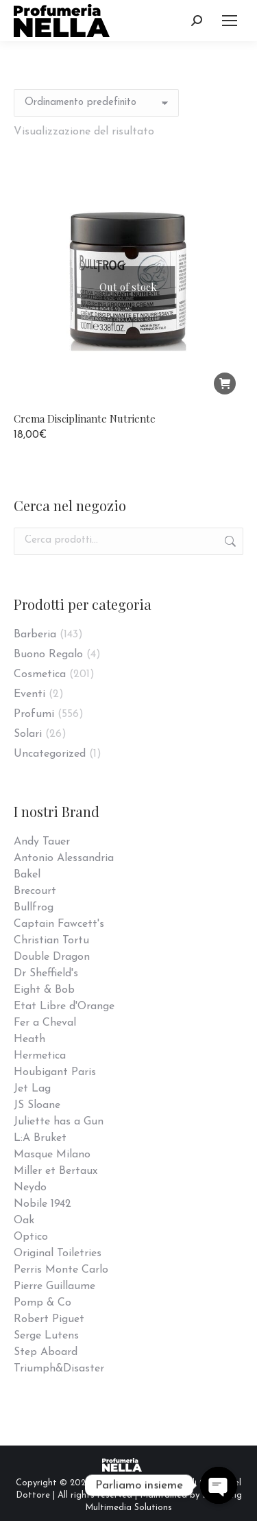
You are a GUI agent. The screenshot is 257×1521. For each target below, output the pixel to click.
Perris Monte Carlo (61, 1269)
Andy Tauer (42, 841)
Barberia (35, 634)
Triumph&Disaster (59, 1368)
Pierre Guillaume (54, 1286)
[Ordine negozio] (96, 103)
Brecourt (35, 891)
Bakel (27, 874)
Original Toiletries (57, 1253)
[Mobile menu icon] (229, 20)
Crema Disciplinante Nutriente (85, 418)
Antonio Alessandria (64, 858)
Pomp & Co (42, 1302)
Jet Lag (32, 1088)
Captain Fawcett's (59, 924)
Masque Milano (52, 1154)
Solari (28, 734)
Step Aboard (45, 1352)
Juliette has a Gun (58, 1121)
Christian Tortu (51, 940)
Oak (24, 1220)
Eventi (29, 694)
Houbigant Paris (55, 1072)
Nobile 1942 (42, 1204)
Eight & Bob (44, 989)
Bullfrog (33, 907)
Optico (31, 1236)
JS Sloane (37, 1105)
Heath (29, 1039)
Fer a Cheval (45, 1022)
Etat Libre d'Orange (64, 1006)
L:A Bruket (40, 1138)
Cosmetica (40, 674)
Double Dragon (52, 957)
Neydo (30, 1187)
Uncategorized (50, 753)
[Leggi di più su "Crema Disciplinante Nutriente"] (225, 383)
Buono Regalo (48, 654)
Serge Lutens (46, 1335)
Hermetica (40, 1055)
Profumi (34, 714)
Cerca (229, 541)
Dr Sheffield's (46, 973)
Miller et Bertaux (55, 1171)
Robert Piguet (49, 1319)
